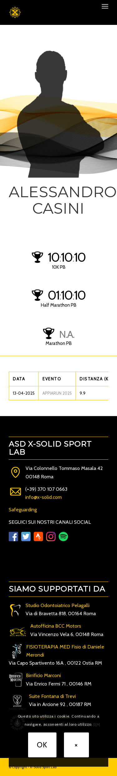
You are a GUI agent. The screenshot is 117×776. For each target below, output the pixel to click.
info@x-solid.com (43, 497)
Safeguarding (23, 510)
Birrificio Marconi (43, 675)
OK (42, 744)
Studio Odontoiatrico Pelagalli (58, 605)
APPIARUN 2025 (57, 393)
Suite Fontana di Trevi (52, 696)
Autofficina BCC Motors (55, 626)
